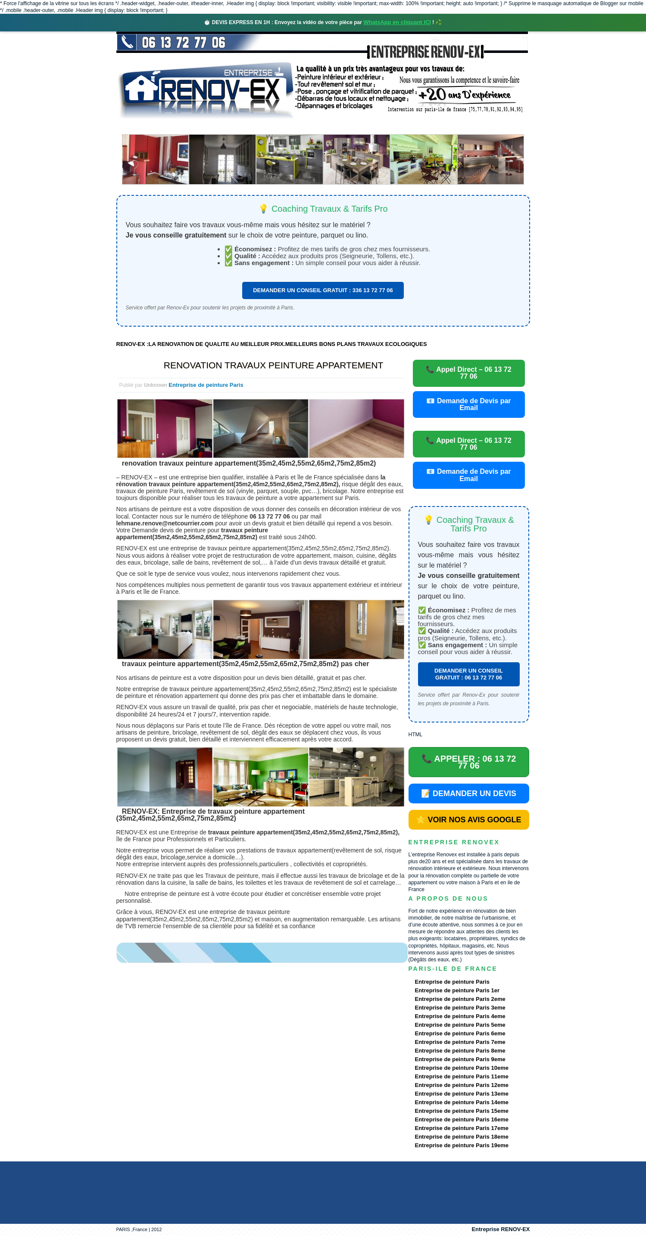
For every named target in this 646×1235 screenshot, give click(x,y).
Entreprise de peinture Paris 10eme (462, 1068)
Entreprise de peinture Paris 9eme (460, 1059)
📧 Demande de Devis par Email (468, 404)
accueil (139, 127)
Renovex (186, 127)
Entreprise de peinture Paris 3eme (460, 1007)
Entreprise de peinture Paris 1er (457, 990)
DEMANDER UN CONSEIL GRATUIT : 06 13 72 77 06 (468, 674)
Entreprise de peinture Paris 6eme (460, 1033)
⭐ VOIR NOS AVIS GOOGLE (468, 819)
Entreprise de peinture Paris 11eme (462, 1076)
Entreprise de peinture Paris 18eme (462, 1136)
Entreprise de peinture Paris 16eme (462, 1119)
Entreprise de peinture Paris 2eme (460, 999)
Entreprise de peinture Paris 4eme (460, 1016)
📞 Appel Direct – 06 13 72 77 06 (468, 373)
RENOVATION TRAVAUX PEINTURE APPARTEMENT (274, 365)
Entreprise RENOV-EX (500, 1229)
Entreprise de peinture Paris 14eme (462, 1102)
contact (449, 127)
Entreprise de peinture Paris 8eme (460, 1050)
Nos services (241, 127)
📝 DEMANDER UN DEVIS (468, 793)
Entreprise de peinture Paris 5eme (460, 1025)
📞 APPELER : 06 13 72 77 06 (468, 762)
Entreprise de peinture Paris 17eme (462, 1128)
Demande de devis (387, 127)
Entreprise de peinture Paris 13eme (462, 1093)
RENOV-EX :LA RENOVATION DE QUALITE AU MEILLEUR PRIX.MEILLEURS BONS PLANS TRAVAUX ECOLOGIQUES (271, 344)
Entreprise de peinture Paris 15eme (462, 1111)
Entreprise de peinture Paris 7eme (460, 1042)
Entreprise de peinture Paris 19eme (462, 1145)
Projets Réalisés (310, 127)
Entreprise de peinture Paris (206, 385)
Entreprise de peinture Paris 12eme (462, 1085)
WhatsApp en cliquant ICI (397, 22)
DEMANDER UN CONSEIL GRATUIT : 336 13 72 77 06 (323, 290)
